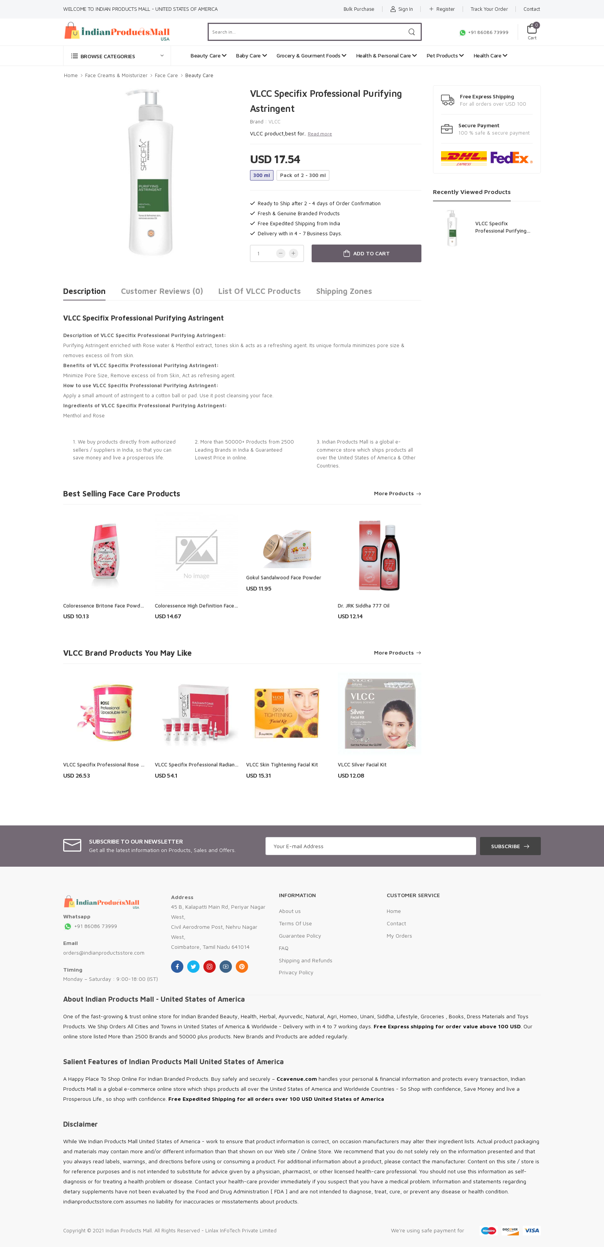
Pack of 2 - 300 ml (303, 175)
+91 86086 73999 (483, 32)
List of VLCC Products (259, 291)
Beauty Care (208, 55)
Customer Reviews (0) (162, 291)
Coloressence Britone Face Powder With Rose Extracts (127, 605)
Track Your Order (489, 9)
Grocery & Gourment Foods (311, 55)
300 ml (261, 175)
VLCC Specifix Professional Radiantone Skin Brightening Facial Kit (231, 764)
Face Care (166, 75)
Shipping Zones (344, 291)
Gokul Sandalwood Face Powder (283, 577)
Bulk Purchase (359, 9)
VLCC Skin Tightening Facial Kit (282, 764)
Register (441, 9)
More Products (394, 493)
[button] (117, 56)
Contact (531, 9)
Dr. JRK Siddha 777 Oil (363, 605)
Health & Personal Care (386, 55)
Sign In (401, 9)
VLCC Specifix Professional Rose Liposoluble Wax (121, 764)
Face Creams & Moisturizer (116, 75)
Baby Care (251, 55)
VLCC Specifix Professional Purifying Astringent (501, 230)
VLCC (274, 121)
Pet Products (445, 55)
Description (84, 291)
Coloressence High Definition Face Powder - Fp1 (211, 605)
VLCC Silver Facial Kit (362, 764)
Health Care (490, 55)
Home (71, 75)
